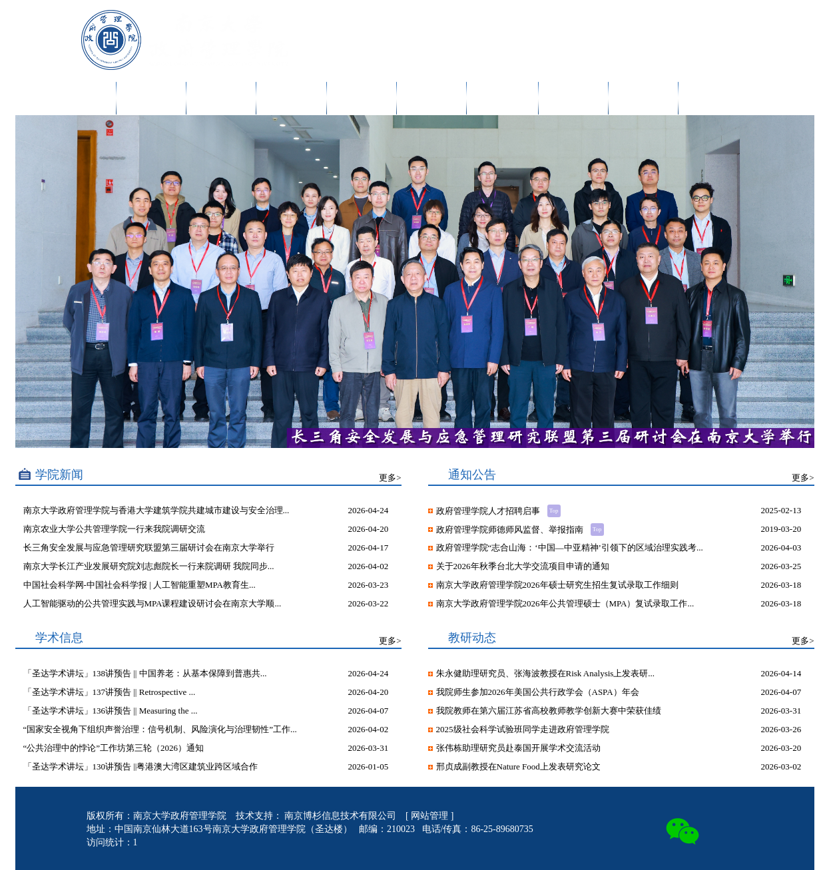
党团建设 (431, 98)
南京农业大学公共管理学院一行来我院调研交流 (114, 529)
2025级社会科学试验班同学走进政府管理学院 (522, 729)
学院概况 (151, 98)
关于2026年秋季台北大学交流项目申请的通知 (522, 566)
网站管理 (431, 816)
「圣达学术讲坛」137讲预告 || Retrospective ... (109, 692)
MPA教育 (502, 98)
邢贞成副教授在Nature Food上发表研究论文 (518, 766)
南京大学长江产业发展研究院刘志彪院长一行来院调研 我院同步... (148, 566)
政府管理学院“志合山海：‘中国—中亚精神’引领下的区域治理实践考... (569, 547)
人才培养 (362, 98)
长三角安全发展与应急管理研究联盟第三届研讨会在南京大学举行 (148, 547)
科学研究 (291, 98)
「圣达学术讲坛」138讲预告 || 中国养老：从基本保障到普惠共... (145, 673)
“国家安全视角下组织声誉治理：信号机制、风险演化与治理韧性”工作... (160, 729)
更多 (387, 478)
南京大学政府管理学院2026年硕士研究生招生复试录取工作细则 (557, 585)
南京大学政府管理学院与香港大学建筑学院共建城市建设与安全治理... (156, 510)
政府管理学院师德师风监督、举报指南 (510, 530)
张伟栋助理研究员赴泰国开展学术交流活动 (518, 748)
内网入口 (619, 18)
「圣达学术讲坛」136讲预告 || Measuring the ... (110, 711)
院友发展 (643, 98)
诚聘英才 (713, 98)
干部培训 (573, 98)
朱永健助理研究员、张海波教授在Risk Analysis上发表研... (545, 673)
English (681, 18)
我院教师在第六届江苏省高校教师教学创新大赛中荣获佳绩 (548, 711)
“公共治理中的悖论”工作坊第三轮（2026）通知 (113, 748)
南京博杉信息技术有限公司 (341, 816)
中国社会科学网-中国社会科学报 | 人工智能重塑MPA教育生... (139, 585)
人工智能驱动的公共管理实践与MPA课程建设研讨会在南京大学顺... (152, 603)
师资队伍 (221, 98)
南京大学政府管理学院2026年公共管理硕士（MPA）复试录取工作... (565, 603)
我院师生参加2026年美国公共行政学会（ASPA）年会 (537, 692)
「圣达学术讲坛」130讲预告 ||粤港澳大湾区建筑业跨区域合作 (140, 766)
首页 (99, 98)
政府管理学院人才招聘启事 (489, 511)
